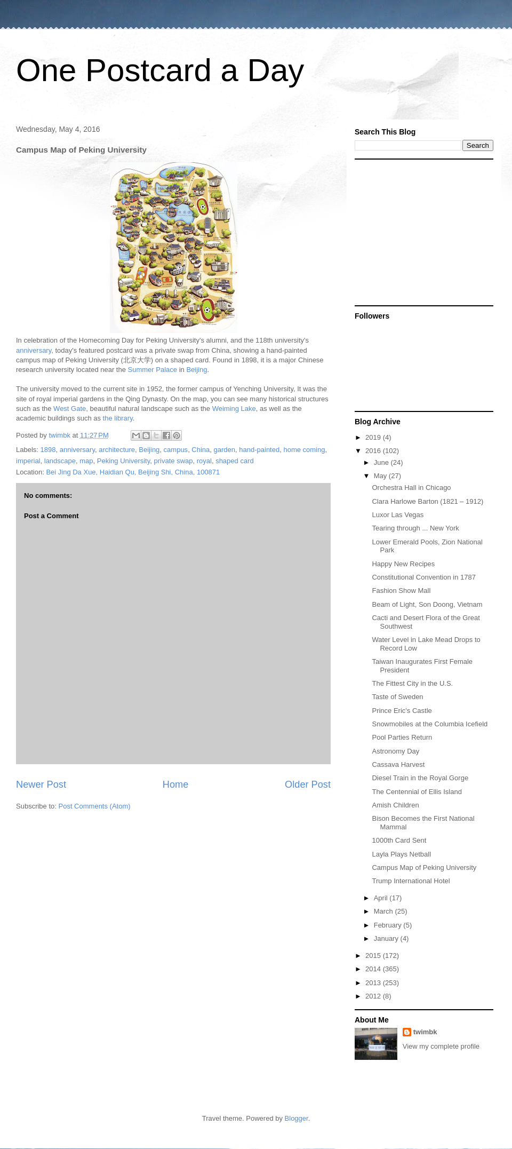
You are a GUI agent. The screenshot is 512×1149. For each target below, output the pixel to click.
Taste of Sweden (397, 697)
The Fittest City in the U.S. (412, 683)
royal (204, 461)
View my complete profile (441, 1046)
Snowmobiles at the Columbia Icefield (429, 724)
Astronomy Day (395, 751)
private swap (173, 461)
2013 (374, 983)
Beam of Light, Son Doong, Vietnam (427, 604)
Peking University (123, 461)
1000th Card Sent (399, 840)
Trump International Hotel (411, 881)
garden (224, 450)
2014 (374, 969)
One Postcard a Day (160, 70)
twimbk (425, 1032)
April (382, 898)
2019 (374, 437)
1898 (48, 450)
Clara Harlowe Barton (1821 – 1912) (427, 501)
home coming (304, 450)
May (381, 476)
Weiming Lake (234, 409)
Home (176, 784)
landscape (60, 461)
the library (118, 418)
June (382, 462)
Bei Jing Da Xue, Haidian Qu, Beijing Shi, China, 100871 (133, 472)
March (384, 911)
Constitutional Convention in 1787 (423, 577)
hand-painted (259, 450)
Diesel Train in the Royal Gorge (420, 778)
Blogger (296, 1118)
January (387, 938)
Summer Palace (152, 370)
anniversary (33, 350)
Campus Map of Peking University (424, 867)
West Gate (69, 409)
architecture (117, 450)
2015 (374, 956)
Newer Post (41, 784)
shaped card (234, 461)
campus (176, 450)
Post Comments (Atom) (95, 806)
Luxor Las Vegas (397, 515)
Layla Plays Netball (401, 854)
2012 (374, 996)
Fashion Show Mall (401, 591)
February (389, 925)
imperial (28, 461)
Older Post (308, 784)
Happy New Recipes (403, 564)
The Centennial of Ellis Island (416, 792)
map (86, 461)
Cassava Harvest (398, 764)
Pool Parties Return (402, 737)
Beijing (196, 370)
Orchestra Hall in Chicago (411, 488)
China (200, 450)
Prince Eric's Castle (401, 711)
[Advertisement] (421, 231)
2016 (374, 451)
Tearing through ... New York (415, 528)
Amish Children (395, 805)
